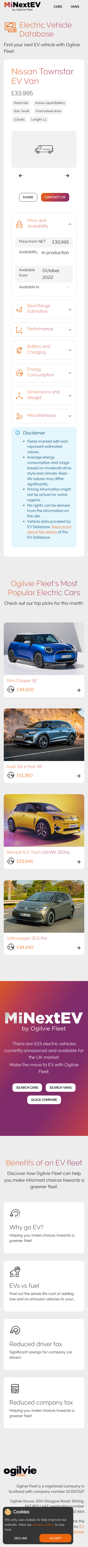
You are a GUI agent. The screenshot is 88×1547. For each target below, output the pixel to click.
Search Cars (27, 1087)
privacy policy (43, 1524)
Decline (20, 1538)
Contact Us (55, 197)
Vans (74, 6)
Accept (55, 1538)
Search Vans (61, 1087)
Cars (57, 6)
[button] (44, 224)
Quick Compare (44, 1099)
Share (28, 197)
